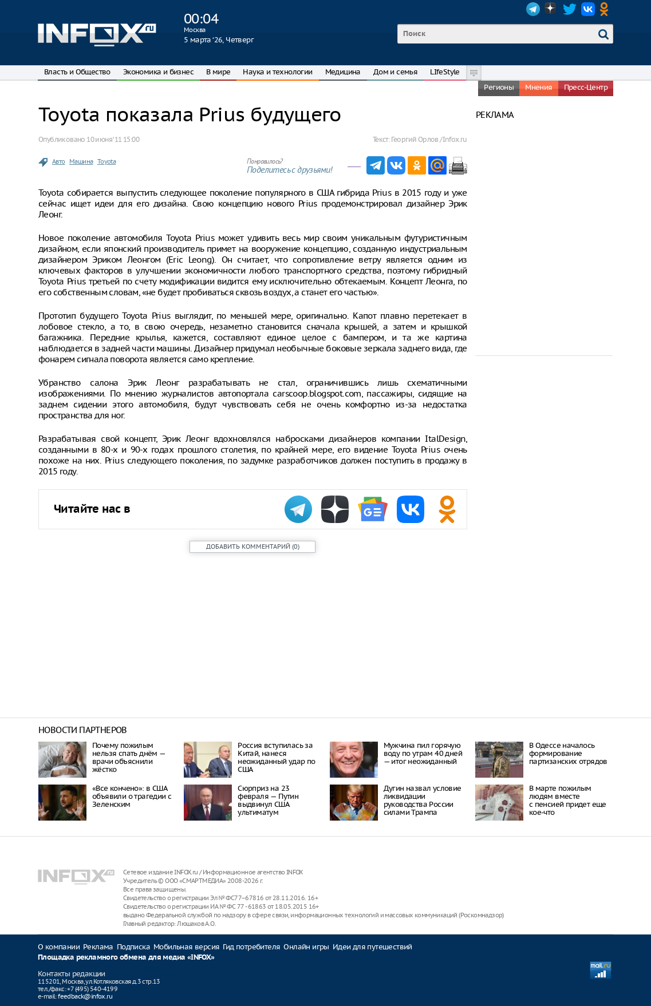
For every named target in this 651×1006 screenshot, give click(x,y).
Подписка (133, 946)
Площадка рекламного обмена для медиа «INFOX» (126, 957)
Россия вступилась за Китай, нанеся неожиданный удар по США (276, 757)
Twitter (570, 9)
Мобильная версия (186, 946)
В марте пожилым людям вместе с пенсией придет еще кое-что (567, 800)
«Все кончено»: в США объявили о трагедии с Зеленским (131, 796)
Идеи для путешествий (372, 946)
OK (606, 9)
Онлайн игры (306, 946)
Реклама (98, 946)
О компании (59, 946)
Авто (58, 161)
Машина (81, 161)
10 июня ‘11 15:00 (112, 139)
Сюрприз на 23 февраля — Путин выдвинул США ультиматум (268, 800)
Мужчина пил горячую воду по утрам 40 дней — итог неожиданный (423, 753)
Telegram (533, 9)
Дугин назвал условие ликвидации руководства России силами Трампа (422, 800)
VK (588, 9)
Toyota (106, 161)
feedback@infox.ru (85, 996)
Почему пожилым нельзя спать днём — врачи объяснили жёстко (128, 757)
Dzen (551, 9)
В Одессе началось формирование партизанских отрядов (568, 753)
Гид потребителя (251, 946)
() (252, 546)
